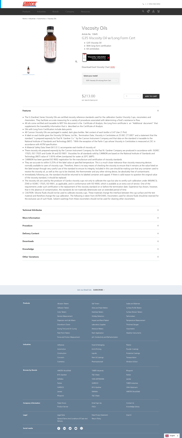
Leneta (59, 392)
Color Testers (61, 312)
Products (26, 11)
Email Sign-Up (97, 403)
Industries (41, 11)
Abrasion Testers (62, 304)
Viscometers (130, 329)
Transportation (131, 357)
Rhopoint (60, 396)
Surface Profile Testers (133, 308)
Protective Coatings (133, 353)
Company (70, 11)
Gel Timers (95, 304)
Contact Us (130, 403)
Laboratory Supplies (99, 325)
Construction (61, 353)
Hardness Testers (97, 312)
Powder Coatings (132, 349)
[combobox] (172, 435)
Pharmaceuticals (97, 362)
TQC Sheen (96, 375)
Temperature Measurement (135, 320)
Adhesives (60, 345)
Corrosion (60, 357)
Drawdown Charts (63, 325)
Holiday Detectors (98, 316)
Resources (85, 11)
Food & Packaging (98, 345)
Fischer (59, 383)
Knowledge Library (132, 407)
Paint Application (98, 333)
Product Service (62, 407)
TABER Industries (97, 371)
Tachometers (130, 316)
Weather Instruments (133, 333)
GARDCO (60, 387)
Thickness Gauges (132, 325)
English (170, 435)
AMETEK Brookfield (64, 371)
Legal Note (61, 415)
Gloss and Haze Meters (100, 308)
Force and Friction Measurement (68, 337)
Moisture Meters (97, 329)
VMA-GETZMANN (98, 379)
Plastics (128, 345)
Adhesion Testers (63, 308)
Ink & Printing (96, 349)
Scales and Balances (133, 304)
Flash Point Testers (63, 333)
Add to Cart (151, 96)
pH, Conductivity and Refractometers (105, 337)
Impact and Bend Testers (100, 320)
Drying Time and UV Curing (67, 329)
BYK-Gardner (62, 375)
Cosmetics (60, 362)
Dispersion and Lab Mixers (66, 320)
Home (25, 19)
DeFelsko (60, 379)
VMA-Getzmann (132, 387)
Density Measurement (64, 316)
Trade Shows (61, 403)
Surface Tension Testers (134, 312)
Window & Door (132, 362)
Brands (56, 11)
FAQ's (94, 407)
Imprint (128, 415)
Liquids (94, 353)
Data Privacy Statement (100, 415)
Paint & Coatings (97, 357)
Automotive (41, 19)
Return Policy (96, 419)
